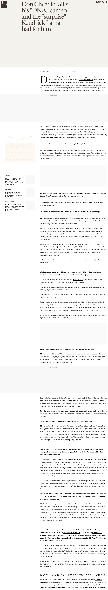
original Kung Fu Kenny (80, 144)
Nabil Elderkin (54, 82)
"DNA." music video (86, 79)
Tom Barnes (45, 71)
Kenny (42, 129)
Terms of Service (29, 160)
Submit (31, 158)
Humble (103, 588)
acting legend (67, 82)
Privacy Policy (8, 161)
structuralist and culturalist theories (75, 582)
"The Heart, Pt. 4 (90, 588)
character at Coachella (54, 137)
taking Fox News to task (71, 532)
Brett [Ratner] (78, 279)
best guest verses (58, 588)
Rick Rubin (89, 504)
